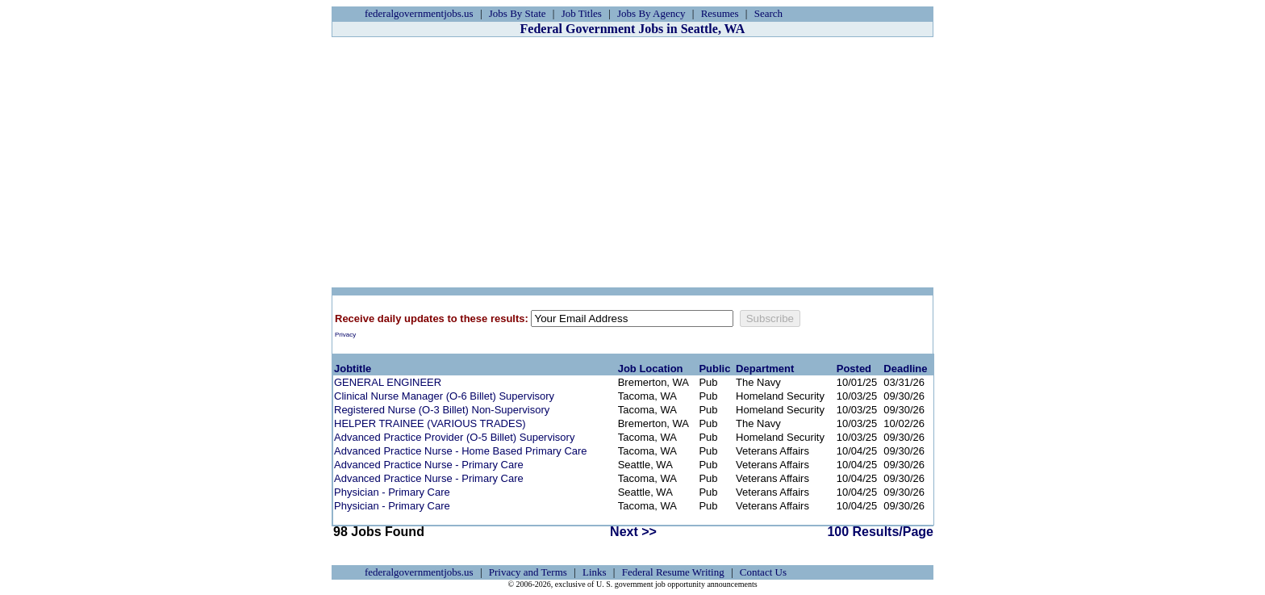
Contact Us (763, 572)
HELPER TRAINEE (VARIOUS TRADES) (430, 423)
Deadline (905, 368)
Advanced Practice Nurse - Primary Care (429, 465)
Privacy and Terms (528, 572)
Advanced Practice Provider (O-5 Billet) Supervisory (454, 437)
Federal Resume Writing (673, 572)
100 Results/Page (880, 531)
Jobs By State (517, 13)
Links (594, 572)
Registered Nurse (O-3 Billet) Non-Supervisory (441, 410)
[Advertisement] (632, 162)
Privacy (345, 334)
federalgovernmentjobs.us (419, 13)
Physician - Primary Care (392, 492)
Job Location (650, 368)
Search (768, 13)
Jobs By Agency (651, 13)
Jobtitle (352, 368)
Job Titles (582, 13)
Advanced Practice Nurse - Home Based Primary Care (460, 451)
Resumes (720, 13)
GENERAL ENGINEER (387, 382)
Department (765, 368)
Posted (854, 368)
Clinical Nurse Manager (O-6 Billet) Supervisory (444, 396)
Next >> (633, 531)
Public (714, 368)
